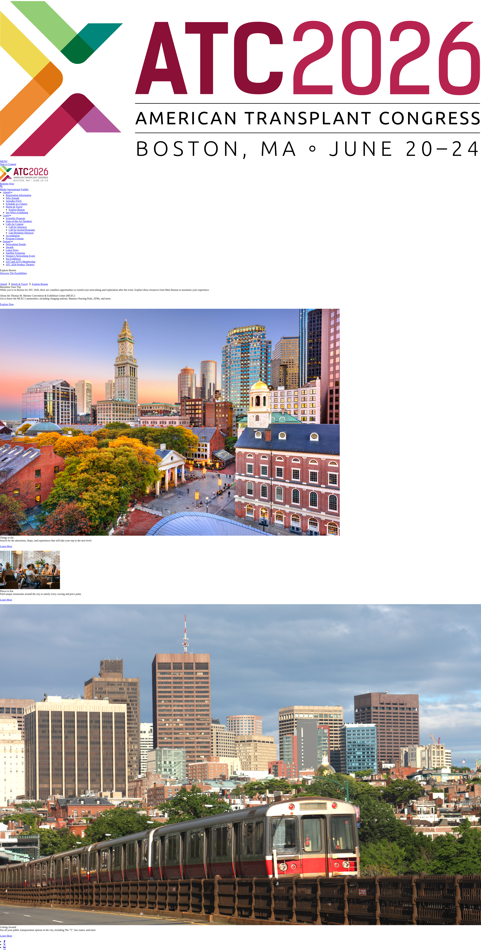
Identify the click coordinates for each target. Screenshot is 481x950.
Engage (8, 241)
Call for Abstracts (18, 227)
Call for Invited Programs (22, 230)
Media (3, 189)
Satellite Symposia (15, 253)
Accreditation (13, 235)
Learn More (6, 546)
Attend (8, 192)
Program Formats (15, 238)
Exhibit (25, 189)
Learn (7, 215)
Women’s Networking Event (20, 256)
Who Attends (12, 198)
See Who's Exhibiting (17, 212)
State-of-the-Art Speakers (19, 221)
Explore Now (7, 304)
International (13, 189)
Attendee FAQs (14, 201)
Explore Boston (17, 209)
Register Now (7, 183)
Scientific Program (15, 218)
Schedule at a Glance (16, 204)
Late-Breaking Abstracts (21, 232)
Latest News (12, 250)
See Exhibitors (13, 258)
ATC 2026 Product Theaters (20, 264)
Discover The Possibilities (13, 273)
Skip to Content (8, 164)
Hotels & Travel (14, 206)
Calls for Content (14, 224)
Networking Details (16, 244)
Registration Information (18, 195)
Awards (9, 247)
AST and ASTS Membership (20, 261)
